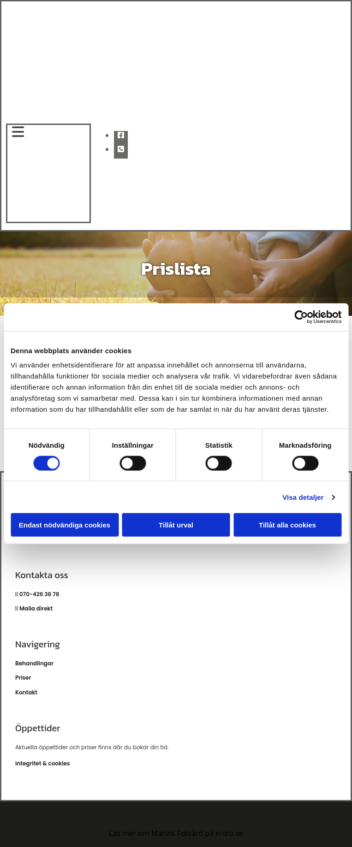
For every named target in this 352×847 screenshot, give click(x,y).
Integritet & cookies (42, 763)
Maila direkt (36, 608)
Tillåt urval (176, 525)
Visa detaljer (302, 497)
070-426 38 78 (38, 594)
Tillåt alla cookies (287, 525)
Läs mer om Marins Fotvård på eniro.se (176, 833)
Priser (23, 677)
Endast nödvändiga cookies (64, 525)
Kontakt (26, 692)
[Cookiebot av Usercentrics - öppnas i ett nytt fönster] (301, 317)
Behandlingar (34, 663)
